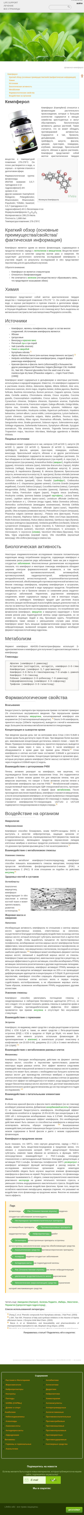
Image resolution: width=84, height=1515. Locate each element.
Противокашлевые (55, 1426)
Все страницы (12, 9)
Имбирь (62, 1302)
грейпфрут (59, 480)
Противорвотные (54, 1435)
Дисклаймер (74, 1510)
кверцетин (37, 612)
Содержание (41, 1376)
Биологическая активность (20, 87)
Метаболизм (14, 90)
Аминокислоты (13, 1426)
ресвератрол (70, 1162)
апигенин (32, 1039)
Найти (69, 7)
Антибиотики (52, 1380)
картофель (57, 495)
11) (18, 1045)
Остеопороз (20, 1240)
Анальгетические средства (27, 1250)
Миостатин (72, 1302)
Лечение (8, 6)
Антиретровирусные (56, 1407)
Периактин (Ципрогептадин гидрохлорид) (25, 1305)
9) (19, 910)
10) (28, 951)
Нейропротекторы (41, 1234)
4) (70, 749)
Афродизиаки (12, 1435)
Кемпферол (12, 74)
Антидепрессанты (23, 1263)
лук (23, 343)
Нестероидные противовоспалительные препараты (39, 1220)
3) (52, 718)
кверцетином (55, 251)
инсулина (38, 1010)
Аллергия (19, 1256)
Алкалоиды (11, 1421)
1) (31, 351)
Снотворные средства (57, 1444)
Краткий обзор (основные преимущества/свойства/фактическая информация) (42, 77)
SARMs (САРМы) (14, 1403)
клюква (36, 532)
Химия (12, 80)
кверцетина (35, 716)
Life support (11, 2)
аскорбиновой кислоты (57, 1107)
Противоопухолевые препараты (55, 1227)
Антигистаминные (55, 1412)
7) (69, 845)
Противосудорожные (56, 1439)
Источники (13, 83)
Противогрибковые (55, 1421)
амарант (58, 462)
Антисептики (52, 1385)
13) (59, 1124)
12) (22, 1089)
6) (56, 804)
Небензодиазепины (15, 1417)
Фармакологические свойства (21, 93)
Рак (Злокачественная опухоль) (42, 1211)
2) (75, 355)
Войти (79, 3)
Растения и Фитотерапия (18, 1380)
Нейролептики (53, 1394)
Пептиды (10, 1398)
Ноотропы (11, 1394)
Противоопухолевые (56, 1430)
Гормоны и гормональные (18, 1444)
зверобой (24, 349)
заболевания (23, 563)
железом (32, 277)
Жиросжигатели (13, 1385)
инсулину (9, 872)
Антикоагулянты (54, 1403)
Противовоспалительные (58, 1417)
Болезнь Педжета (48, 1302)
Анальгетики (12, 1449)
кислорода (24, 1180)
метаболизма (63, 790)
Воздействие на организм (20, 96)
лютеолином (40, 251)
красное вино (29, 340)
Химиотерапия (53, 1398)
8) (15, 872)
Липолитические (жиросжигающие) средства (35, 1283)
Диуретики (51, 1389)
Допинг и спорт (13, 1407)
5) (51, 783)
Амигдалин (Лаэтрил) (27, 1302)
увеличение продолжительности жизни (33, 1276)
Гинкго (14, 349)
